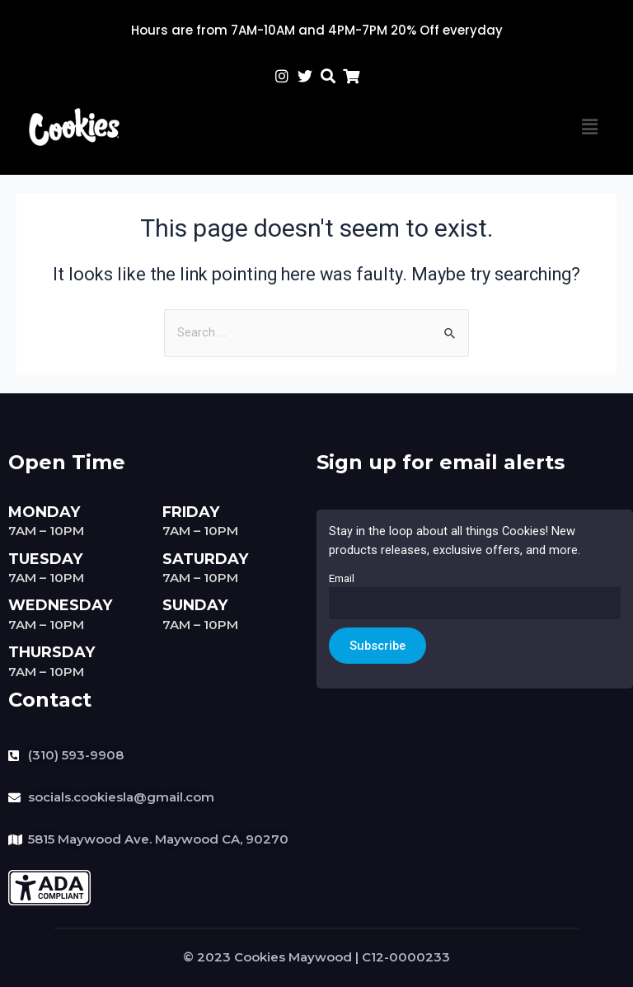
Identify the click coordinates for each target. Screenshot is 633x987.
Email (341, 578)
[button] (590, 127)
